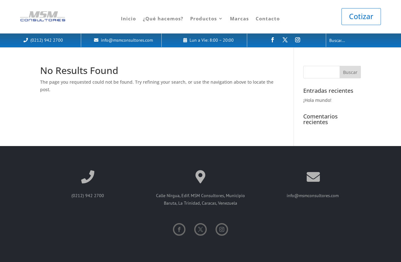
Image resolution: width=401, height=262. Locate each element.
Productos (203, 18)
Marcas (239, 18)
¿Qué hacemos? (163, 18)
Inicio (128, 18)
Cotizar (361, 16)
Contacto (268, 18)
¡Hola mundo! (317, 100)
